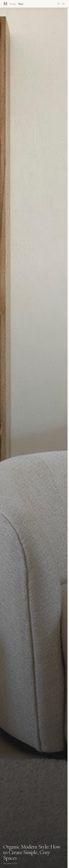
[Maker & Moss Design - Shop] (5, 4)
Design (13, 3)
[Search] (58, 4)
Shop (20, 3)
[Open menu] (63, 4)
